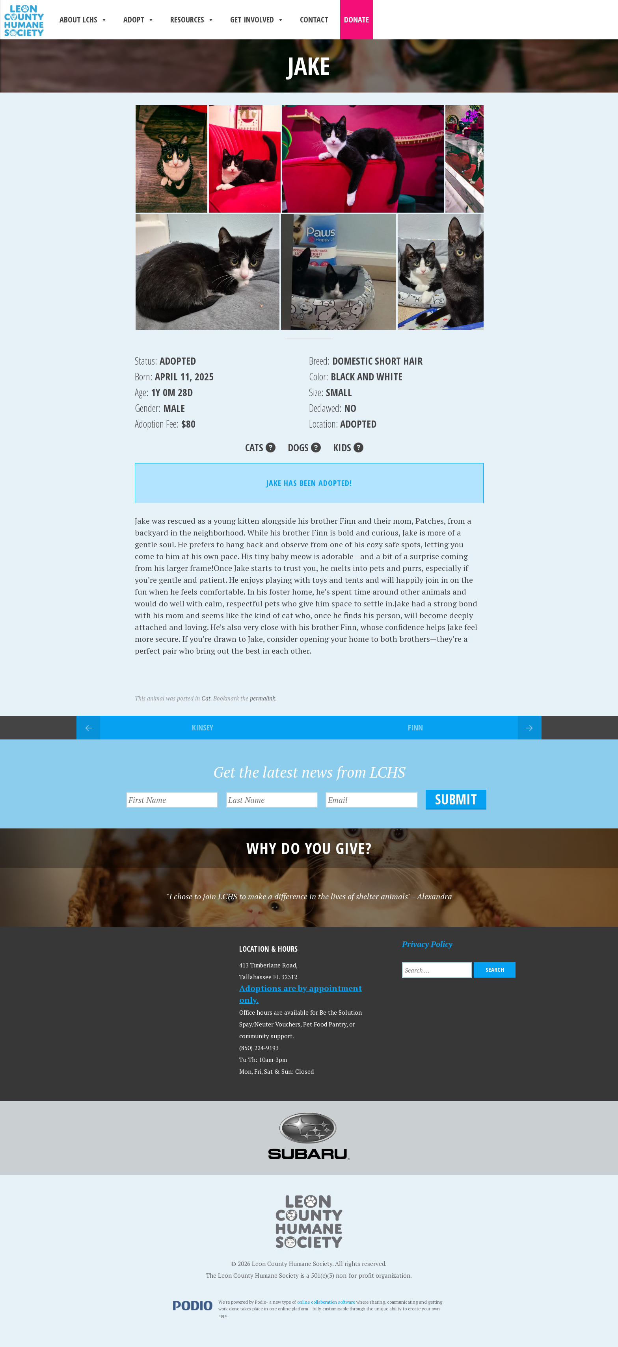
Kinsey (202, 727)
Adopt (138, 19)
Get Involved (257, 19)
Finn (415, 727)
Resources (192, 19)
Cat (205, 698)
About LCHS (84, 19)
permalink (262, 698)
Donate (356, 19)
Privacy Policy (427, 943)
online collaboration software (326, 1301)
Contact (314, 19)
